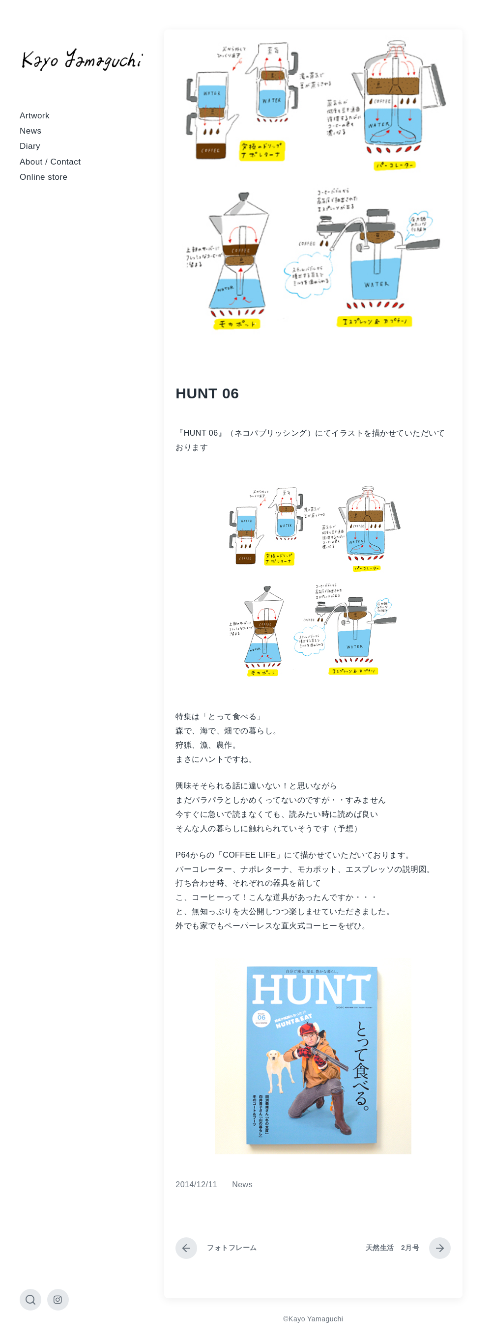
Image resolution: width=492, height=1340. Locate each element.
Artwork (35, 115)
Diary (30, 146)
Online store (43, 177)
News (30, 131)
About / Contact (50, 162)
